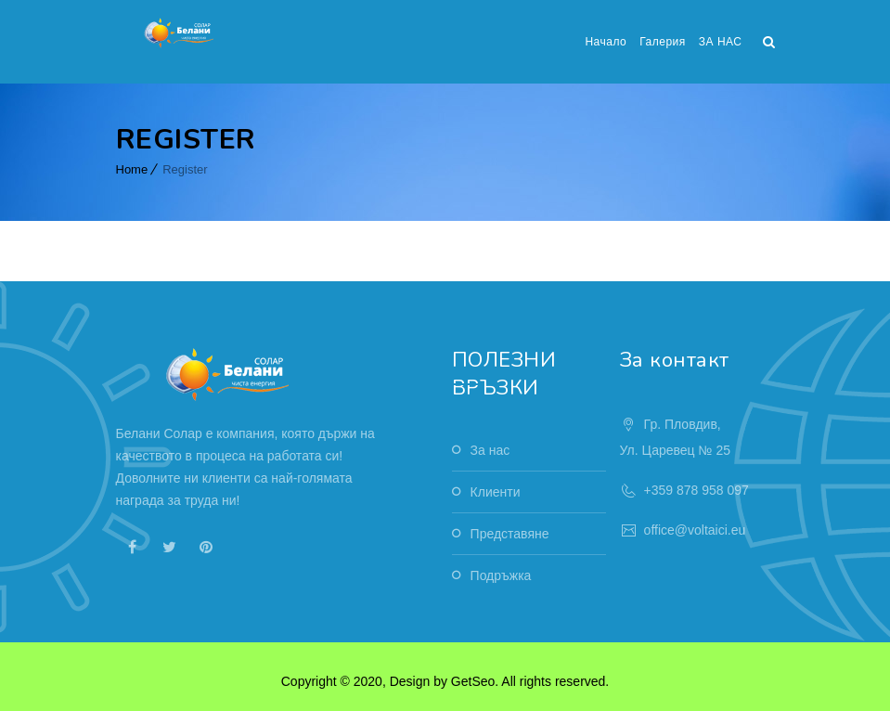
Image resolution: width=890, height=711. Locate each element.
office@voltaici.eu (695, 530)
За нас (490, 450)
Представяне (510, 533)
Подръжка (501, 575)
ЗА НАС (720, 41)
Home (132, 169)
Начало (605, 41)
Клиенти (496, 492)
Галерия (662, 41)
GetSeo (473, 681)
